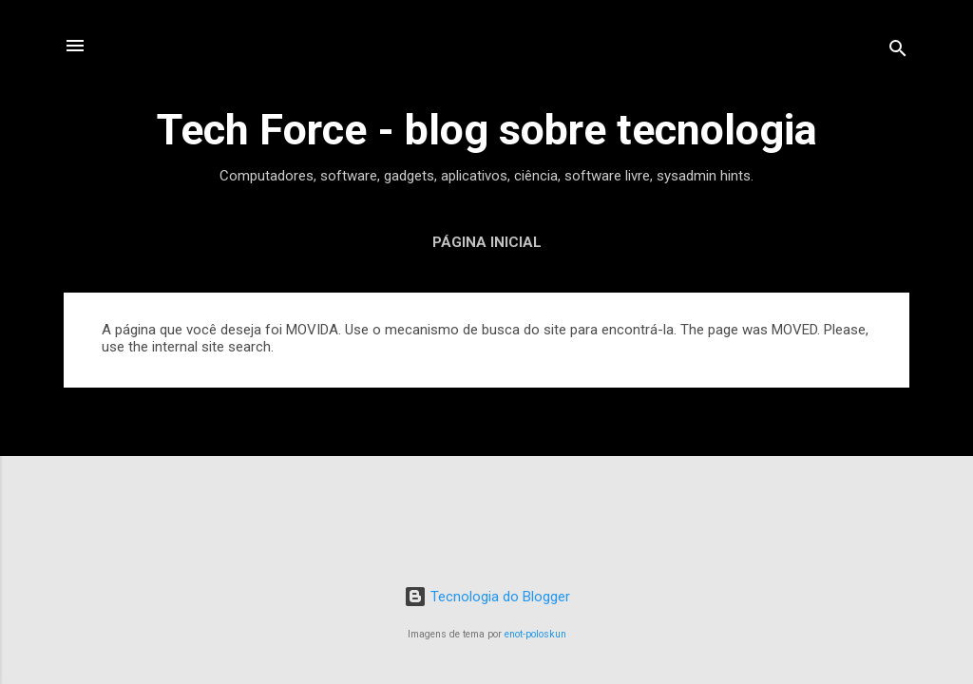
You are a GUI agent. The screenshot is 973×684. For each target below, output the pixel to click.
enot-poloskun (535, 634)
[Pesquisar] (898, 52)
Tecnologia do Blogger (487, 596)
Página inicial (487, 242)
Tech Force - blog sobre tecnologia (487, 129)
